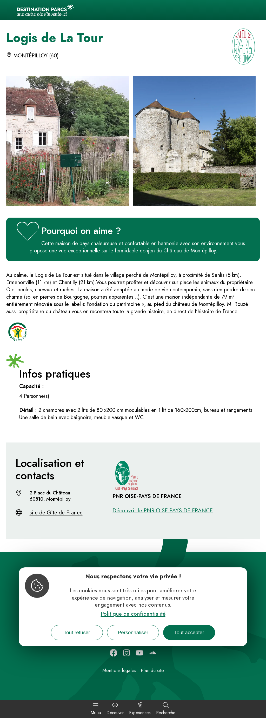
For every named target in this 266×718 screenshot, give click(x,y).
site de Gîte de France (56, 512)
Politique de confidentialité (133, 614)
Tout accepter (189, 632)
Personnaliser (133, 632)
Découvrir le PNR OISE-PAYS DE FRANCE (162, 510)
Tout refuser (77, 632)
